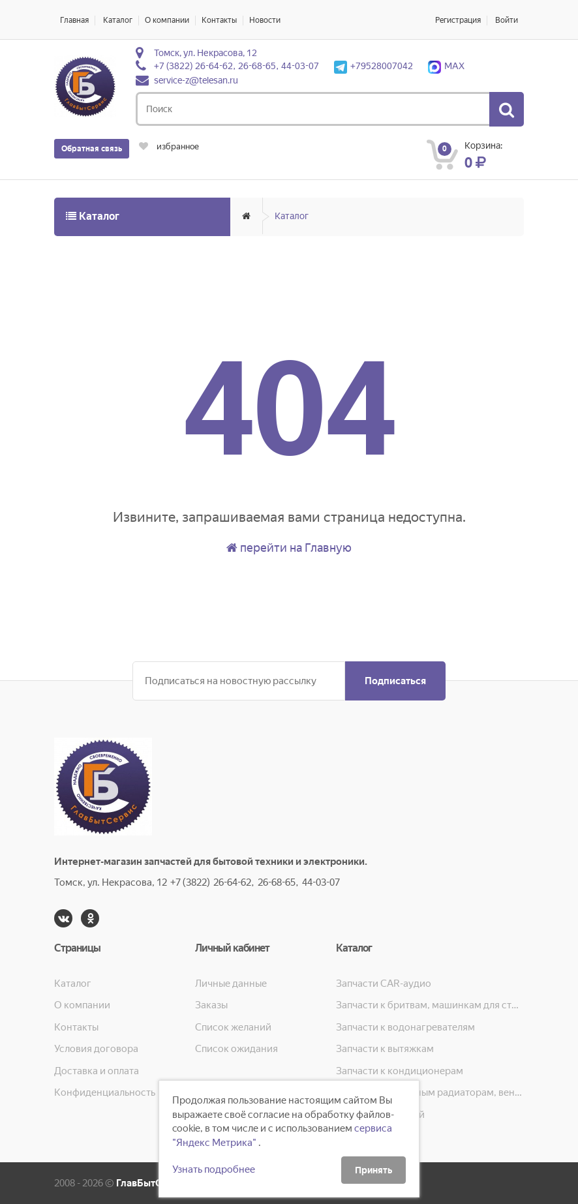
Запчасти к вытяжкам (385, 1049)
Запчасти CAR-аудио (383, 983)
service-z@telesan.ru (196, 80)
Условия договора (96, 1049)
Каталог (117, 20)
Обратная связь (91, 148)
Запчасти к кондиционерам (399, 1071)
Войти (506, 20)
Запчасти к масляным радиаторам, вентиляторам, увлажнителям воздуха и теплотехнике (430, 1092)
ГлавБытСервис (153, 1183)
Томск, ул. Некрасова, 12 (205, 53)
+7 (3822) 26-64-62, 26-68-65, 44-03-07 (236, 66)
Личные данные (231, 983)
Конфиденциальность (104, 1092)
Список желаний (233, 1027)
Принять (373, 1170)
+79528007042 (373, 66)
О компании (167, 20)
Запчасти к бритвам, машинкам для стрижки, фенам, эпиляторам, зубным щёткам (430, 1005)
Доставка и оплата (96, 1071)
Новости (265, 20)
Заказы (211, 1005)
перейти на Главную (289, 547)
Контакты (219, 20)
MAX (446, 66)
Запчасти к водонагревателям (405, 1027)
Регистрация (458, 20)
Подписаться (395, 681)
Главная (74, 20)
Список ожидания (236, 1049)
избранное (169, 146)
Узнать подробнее (213, 1169)
